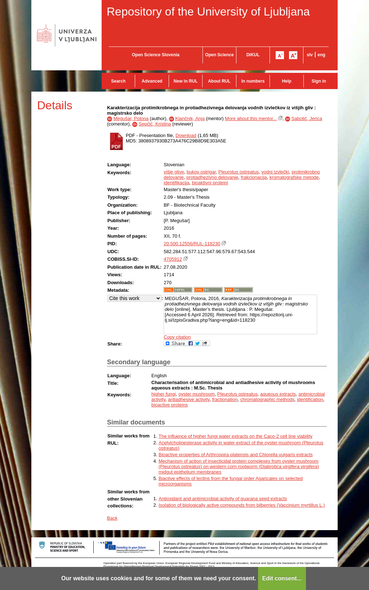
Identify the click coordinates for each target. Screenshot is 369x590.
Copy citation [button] (177, 337)
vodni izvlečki (275, 172)
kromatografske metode (294, 177)
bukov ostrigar (201, 172)
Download (185, 135)
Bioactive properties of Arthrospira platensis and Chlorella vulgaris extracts (236, 454)
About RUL (219, 81)
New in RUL (186, 81)
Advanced (152, 81)
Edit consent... (282, 578)
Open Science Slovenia (155, 54)
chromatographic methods (267, 399)
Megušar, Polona (131, 118)
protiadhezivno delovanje (212, 177)
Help (286, 81)
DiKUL (253, 54)
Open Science (219, 54)
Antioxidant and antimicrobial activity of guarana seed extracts (223, 498)
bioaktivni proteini (210, 182)
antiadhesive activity (188, 399)
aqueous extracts (278, 394)
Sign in (319, 81)
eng (321, 54)
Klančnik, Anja (190, 118)
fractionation (225, 399)
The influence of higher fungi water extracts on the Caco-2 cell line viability (235, 436)
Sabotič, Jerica (307, 118)
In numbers (253, 81)
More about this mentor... (251, 118)
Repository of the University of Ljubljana (208, 11)
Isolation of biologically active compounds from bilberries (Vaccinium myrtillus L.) (242, 505)
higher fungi (163, 394)
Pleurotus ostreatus (238, 172)
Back (112, 518)
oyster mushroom (196, 394)
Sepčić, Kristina (155, 124)
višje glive (174, 172)
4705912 (173, 259)
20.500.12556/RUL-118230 (192, 243)
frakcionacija (254, 177)
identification (310, 399)
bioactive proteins (169, 405)
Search (118, 81)
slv (310, 54)
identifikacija (176, 182)
